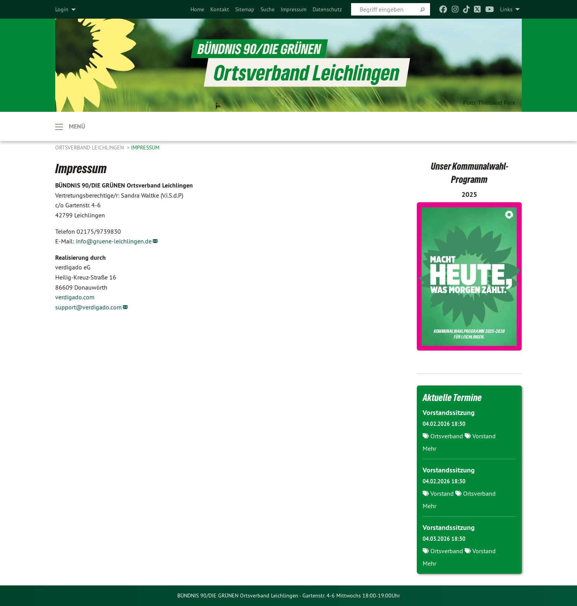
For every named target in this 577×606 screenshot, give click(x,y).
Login (61, 9)
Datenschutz (327, 9)
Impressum (293, 9)
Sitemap (244, 9)
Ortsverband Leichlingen (90, 147)
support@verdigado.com (88, 307)
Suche (268, 9)
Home (197, 9)
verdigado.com (74, 297)
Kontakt (219, 9)
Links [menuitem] (506, 9)
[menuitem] (197, 9)
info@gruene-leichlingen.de (114, 241)
